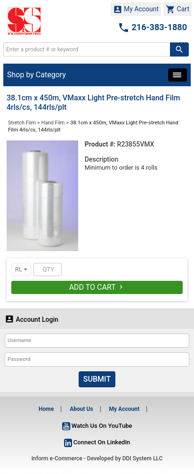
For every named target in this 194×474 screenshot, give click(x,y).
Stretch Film (22, 123)
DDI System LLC (142, 458)
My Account (136, 9)
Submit (97, 379)
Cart (177, 9)
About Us (81, 409)
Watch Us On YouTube (97, 425)
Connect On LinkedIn (97, 442)
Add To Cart (97, 287)
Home (46, 409)
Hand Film (53, 123)
